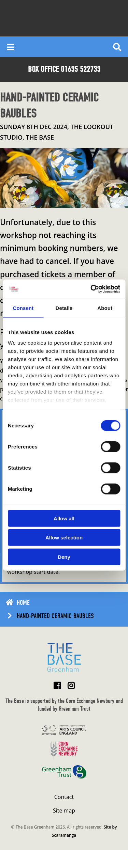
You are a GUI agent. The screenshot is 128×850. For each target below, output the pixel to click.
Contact (64, 797)
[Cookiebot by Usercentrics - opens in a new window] (91, 289)
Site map (64, 810)
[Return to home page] (64, 657)
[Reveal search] (117, 46)
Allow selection (64, 537)
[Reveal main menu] (10, 46)
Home (23, 603)
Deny (64, 557)
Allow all (64, 518)
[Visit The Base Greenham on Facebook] (57, 685)
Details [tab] (64, 308)
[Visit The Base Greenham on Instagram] (71, 685)
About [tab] (104, 308)
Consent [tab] (23, 308)
